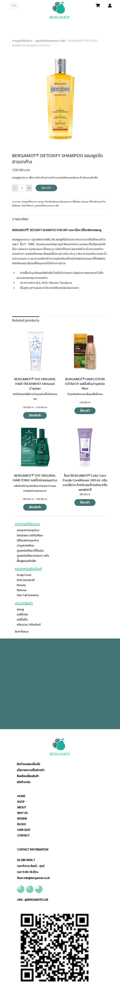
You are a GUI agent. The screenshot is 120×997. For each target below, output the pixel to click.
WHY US (22, 813)
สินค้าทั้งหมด (28, 206)
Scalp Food (24, 575)
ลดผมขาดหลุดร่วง (28, 530)
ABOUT (21, 807)
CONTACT (23, 835)
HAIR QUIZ (23, 830)
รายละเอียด (20, 219)
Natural (21, 590)
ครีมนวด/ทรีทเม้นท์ (29, 624)
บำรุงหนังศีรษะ (26, 545)
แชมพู (40, 202)
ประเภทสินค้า (24, 603)
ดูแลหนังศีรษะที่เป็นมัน (30, 550)
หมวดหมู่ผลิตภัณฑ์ (28, 569)
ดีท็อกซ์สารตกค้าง (97, 202)
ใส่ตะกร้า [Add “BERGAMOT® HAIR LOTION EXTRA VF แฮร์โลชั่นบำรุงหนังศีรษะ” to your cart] (85, 411)
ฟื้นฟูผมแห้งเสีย (26, 561)
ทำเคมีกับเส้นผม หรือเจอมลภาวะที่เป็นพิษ (62, 202)
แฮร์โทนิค (22, 614)
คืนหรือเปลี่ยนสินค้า (28, 776)
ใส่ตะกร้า (46, 188)
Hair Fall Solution (28, 595)
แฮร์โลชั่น (22, 619)
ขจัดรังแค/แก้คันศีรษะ (30, 535)
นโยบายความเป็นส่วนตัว (30, 770)
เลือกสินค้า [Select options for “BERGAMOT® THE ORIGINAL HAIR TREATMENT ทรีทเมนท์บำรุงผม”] (35, 415)
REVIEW (22, 818)
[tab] (20, 218)
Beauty (84, 202)
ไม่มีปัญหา (16, 206)
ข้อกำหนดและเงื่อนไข (28, 764)
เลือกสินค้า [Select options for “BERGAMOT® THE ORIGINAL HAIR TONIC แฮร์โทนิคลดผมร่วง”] (35, 507)
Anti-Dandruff (25, 580)
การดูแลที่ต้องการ (22, 41)
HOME (21, 796)
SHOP (20, 802)
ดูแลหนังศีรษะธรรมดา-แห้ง (50, 41)
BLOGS (21, 824)
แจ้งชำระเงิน (23, 782)
